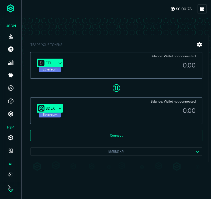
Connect (116, 135)
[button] (50, 65)
